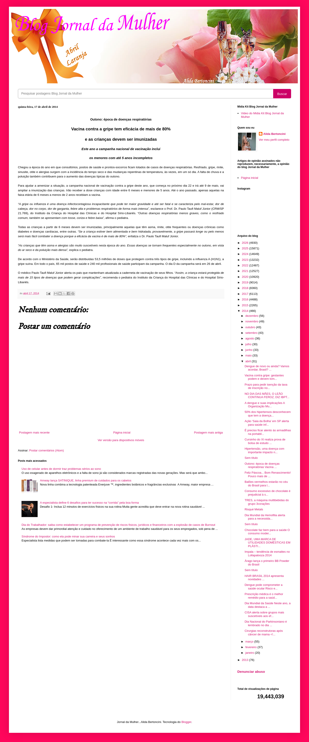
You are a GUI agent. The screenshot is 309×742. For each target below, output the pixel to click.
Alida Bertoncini (274, 134)
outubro (250, 327)
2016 (245, 299)
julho (248, 344)
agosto (250, 338)
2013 (245, 660)
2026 (245, 242)
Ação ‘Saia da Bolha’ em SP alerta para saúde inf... (267, 422)
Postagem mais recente (34, 432)
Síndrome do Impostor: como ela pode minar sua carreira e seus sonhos (68, 536)
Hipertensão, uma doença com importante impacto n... (264, 450)
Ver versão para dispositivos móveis (121, 440)
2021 (245, 271)
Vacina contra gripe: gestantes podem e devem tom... (264, 377)
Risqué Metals (254, 509)
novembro (252, 321)
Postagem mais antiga (208, 432)
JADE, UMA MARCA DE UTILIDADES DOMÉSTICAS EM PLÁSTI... (267, 542)
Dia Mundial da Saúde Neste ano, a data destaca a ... (267, 605)
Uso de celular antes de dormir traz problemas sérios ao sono (61, 468)
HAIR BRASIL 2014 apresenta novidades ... (264, 577)
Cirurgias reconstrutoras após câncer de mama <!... (264, 632)
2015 (245, 305)
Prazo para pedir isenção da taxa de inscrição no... (266, 386)
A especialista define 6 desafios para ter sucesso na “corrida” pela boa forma (89, 502)
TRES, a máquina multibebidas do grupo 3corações (267, 501)
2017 (245, 294)
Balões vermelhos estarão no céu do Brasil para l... (266, 483)
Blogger (186, 722)
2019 (245, 282)
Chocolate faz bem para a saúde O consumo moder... (267, 531)
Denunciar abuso (251, 671)
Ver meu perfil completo (274, 139)
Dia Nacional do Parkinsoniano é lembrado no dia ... (266, 623)
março (249, 641)
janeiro (250, 652)
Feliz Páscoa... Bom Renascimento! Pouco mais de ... (268, 474)
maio (249, 355)
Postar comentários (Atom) (46, 450)
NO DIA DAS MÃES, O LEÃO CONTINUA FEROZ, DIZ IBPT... (267, 395)
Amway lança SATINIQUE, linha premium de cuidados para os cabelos (85, 480)
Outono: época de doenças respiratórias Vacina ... (262, 465)
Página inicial (122, 432)
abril (248, 361)
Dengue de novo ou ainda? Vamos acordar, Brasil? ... (267, 368)
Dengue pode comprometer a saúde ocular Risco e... (263, 586)
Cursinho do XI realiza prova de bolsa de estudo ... (265, 441)
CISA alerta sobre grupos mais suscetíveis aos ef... (264, 614)
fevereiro (251, 647)
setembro (251, 332)
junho (249, 350)
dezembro (252, 315)
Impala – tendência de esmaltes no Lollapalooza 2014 (267, 553)
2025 (245, 248)
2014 (245, 311)
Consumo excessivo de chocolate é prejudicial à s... (267, 492)
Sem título (251, 457)
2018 (245, 288)
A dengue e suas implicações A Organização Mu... (265, 404)
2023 (245, 259)
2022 (245, 265)
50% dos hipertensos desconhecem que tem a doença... (268, 413)
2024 (245, 254)
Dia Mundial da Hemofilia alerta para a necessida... (265, 516)
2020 (245, 276)
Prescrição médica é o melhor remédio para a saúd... (264, 595)
